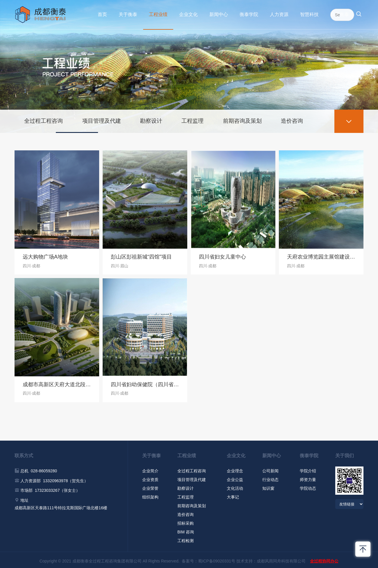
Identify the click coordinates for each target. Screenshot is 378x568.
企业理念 (235, 468)
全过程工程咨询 (45, 118)
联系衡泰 (339, 14)
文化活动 (235, 486)
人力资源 (279, 14)
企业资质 (150, 477)
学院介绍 (308, 468)
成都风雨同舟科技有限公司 (281, 559)
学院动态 (308, 486)
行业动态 (270, 477)
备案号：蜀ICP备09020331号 (208, 559)
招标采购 (185, 521)
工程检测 (185, 538)
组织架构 (150, 495)
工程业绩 (158, 14)
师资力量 (308, 477)
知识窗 (268, 486)
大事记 (233, 495)
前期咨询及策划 (254, 118)
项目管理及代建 (106, 118)
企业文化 (188, 14)
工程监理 (202, 118)
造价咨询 (306, 118)
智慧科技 (309, 14)
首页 (102, 14)
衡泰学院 (249, 14)
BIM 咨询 (185, 530)
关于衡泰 (128, 14)
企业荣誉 (150, 486)
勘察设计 (158, 118)
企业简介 (150, 468)
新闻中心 (218, 14)
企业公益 (235, 477)
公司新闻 (270, 468)
